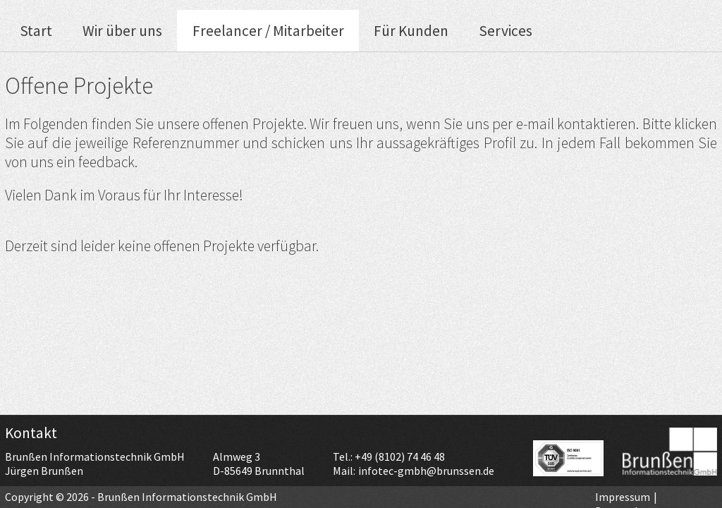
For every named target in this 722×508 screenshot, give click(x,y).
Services (505, 30)
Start (36, 30)
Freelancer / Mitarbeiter (268, 30)
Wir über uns (122, 30)
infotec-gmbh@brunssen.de (426, 471)
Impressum (622, 497)
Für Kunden (411, 30)
